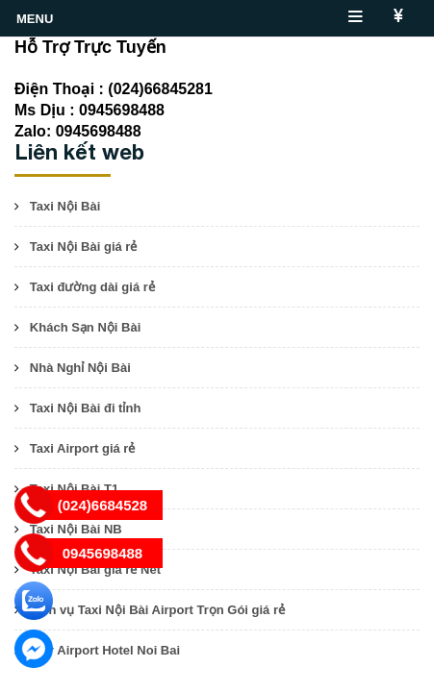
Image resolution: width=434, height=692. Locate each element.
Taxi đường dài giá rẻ (92, 287)
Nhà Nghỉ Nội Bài (80, 367)
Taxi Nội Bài (65, 206)
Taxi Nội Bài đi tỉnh (85, 408)
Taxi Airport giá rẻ (83, 448)
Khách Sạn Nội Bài (85, 327)
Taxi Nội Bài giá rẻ (84, 246)
